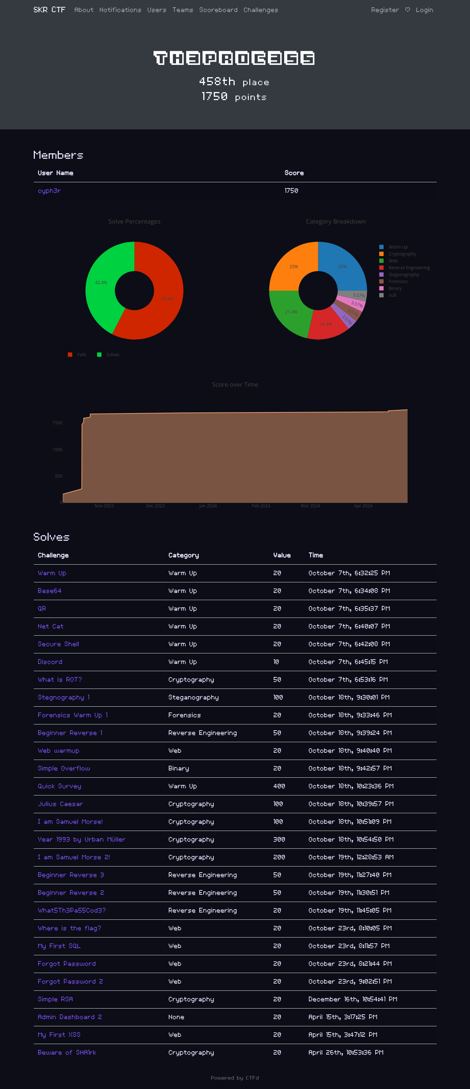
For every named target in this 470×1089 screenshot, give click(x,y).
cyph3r (49, 190)
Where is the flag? (70, 928)
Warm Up (52, 573)
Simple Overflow (64, 768)
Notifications (121, 10)
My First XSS (59, 1034)
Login (425, 10)
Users (157, 10)
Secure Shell (58, 644)
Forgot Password (67, 963)
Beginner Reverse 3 (71, 875)
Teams (183, 10)
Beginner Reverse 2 (71, 892)
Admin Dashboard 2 (70, 1017)
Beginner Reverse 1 (70, 733)
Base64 (50, 590)
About (84, 10)
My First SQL (59, 946)
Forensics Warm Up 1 (73, 715)
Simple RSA (55, 999)
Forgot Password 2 (70, 981)
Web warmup (59, 750)
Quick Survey (60, 786)
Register (386, 10)
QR (42, 608)
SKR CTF (50, 10)
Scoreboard (219, 10)
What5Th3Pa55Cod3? (72, 910)
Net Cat (51, 626)
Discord (50, 661)
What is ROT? (60, 679)
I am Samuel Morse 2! (74, 857)
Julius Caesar (60, 804)
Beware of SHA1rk (67, 1052)
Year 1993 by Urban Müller (82, 839)
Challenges (261, 10)
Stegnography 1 (64, 697)
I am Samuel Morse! (70, 821)
